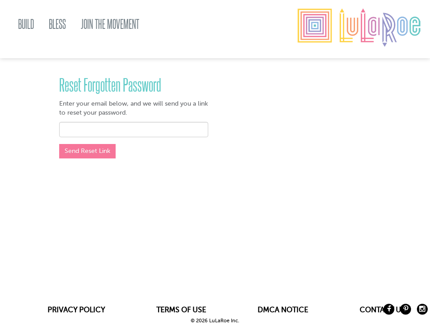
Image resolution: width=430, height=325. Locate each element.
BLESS (57, 24)
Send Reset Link (87, 151)
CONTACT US (382, 310)
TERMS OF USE (181, 310)
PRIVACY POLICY (76, 310)
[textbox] (133, 129)
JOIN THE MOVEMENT (110, 24)
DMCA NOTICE (282, 310)
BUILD (26, 24)
